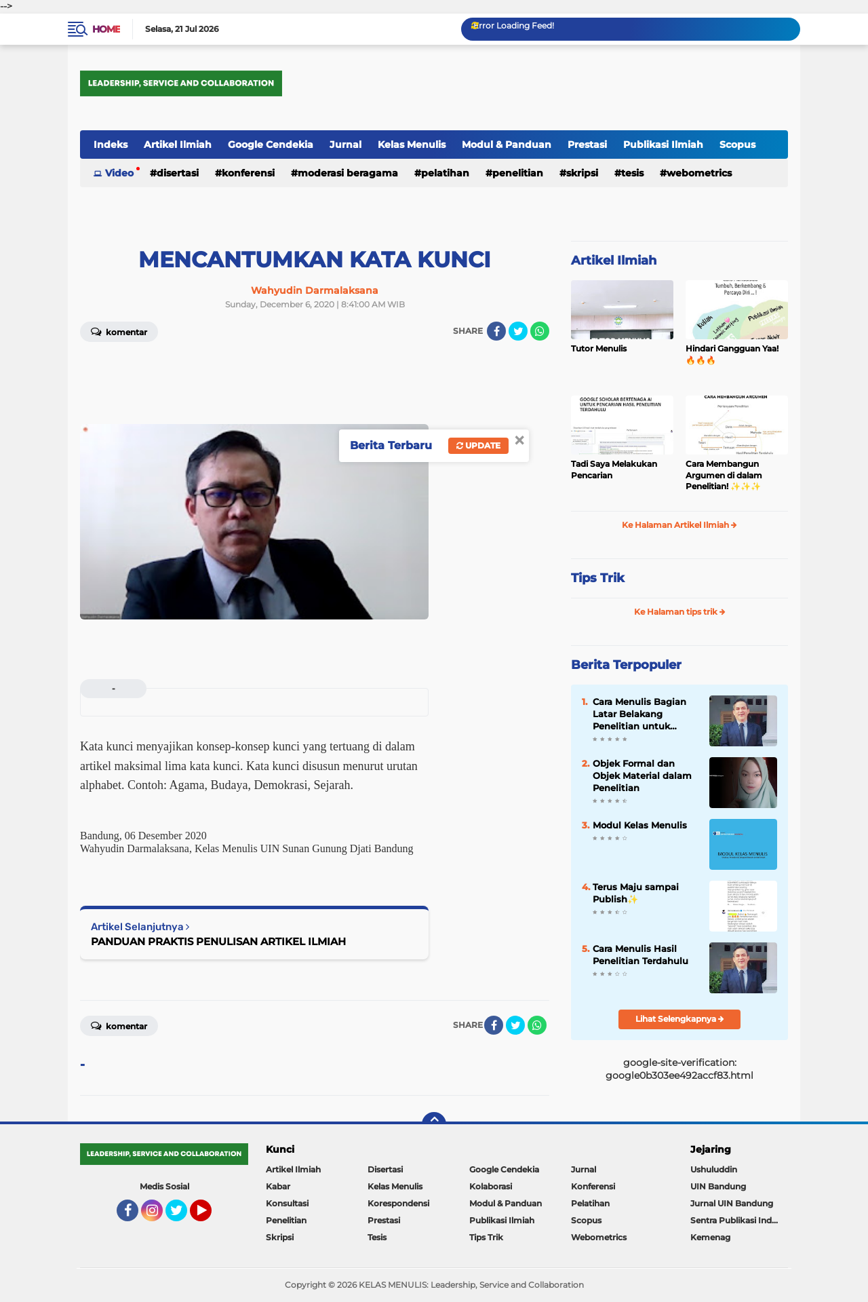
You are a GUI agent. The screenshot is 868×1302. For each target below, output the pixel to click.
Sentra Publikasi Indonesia (739, 1220)
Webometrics (699, 173)
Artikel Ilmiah (178, 144)
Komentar (119, 331)
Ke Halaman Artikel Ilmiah (679, 525)
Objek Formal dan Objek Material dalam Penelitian (642, 775)
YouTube (210, 1216)
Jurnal (345, 144)
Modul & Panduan (506, 144)
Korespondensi (398, 1203)
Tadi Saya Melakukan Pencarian (614, 469)
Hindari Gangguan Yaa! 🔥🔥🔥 (732, 354)
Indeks (110, 144)
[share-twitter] (518, 331)
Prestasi (587, 144)
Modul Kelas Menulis (640, 825)
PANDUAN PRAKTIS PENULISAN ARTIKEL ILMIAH (218, 941)
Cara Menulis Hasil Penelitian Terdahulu (640, 954)
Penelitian (517, 173)
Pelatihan (445, 173)
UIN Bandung (718, 1186)
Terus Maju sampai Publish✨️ (636, 892)
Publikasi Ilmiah (663, 144)
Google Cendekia (270, 144)
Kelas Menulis (412, 144)
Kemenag (710, 1237)
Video (119, 173)
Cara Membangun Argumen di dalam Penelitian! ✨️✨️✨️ (724, 475)
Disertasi (178, 173)
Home (106, 29)
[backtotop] (434, 1124)
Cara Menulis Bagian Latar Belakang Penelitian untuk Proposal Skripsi (639, 714)
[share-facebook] (496, 331)
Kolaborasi (490, 1186)
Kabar (278, 1186)
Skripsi (582, 173)
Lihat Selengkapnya (679, 1019)
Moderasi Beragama (348, 173)
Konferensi (248, 173)
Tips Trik (598, 578)
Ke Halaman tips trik (680, 612)
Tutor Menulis (599, 348)
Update (478, 445)
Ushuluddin (713, 1169)
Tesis (632, 173)
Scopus (737, 144)
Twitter (182, 1216)
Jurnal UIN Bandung (731, 1203)
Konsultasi (287, 1203)
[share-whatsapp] (539, 331)
